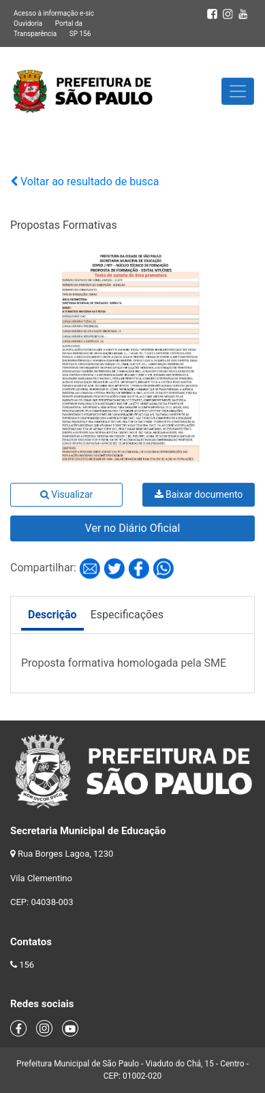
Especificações (127, 614)
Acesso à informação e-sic (54, 13)
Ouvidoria (28, 23)
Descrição (52, 614)
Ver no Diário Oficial (133, 528)
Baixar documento (199, 494)
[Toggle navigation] (237, 91)
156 (26, 965)
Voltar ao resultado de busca (84, 181)
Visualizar (66, 494)
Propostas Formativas (63, 225)
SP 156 (80, 33)
